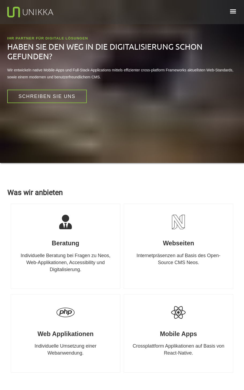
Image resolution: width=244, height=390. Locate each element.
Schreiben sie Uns (47, 96)
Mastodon (17, 178)
